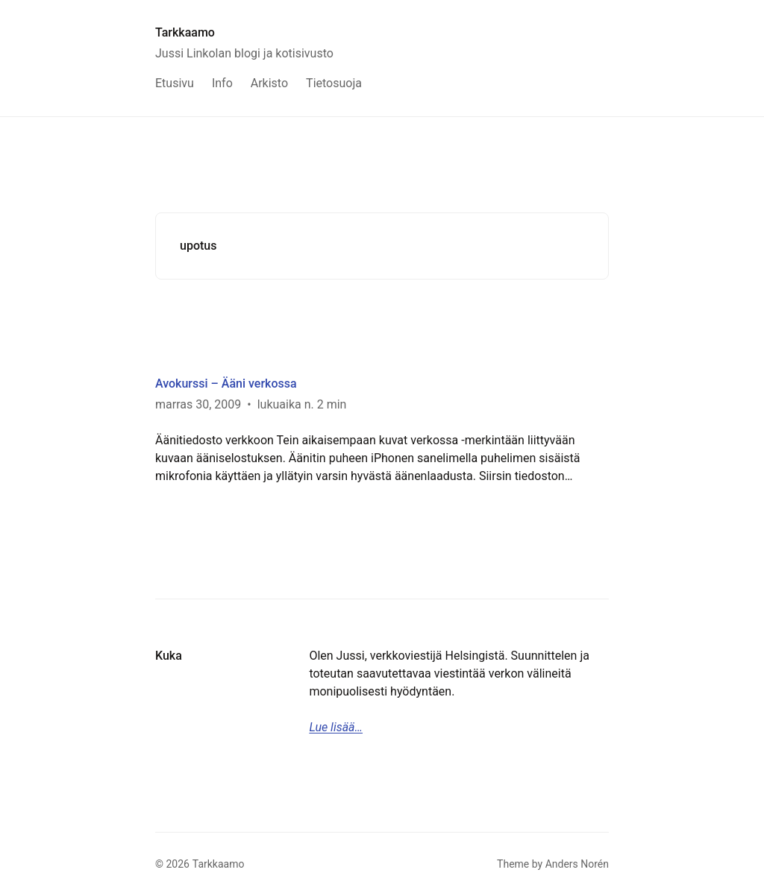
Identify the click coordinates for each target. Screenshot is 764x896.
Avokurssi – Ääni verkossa (226, 383)
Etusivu (174, 83)
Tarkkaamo (185, 32)
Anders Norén (577, 864)
